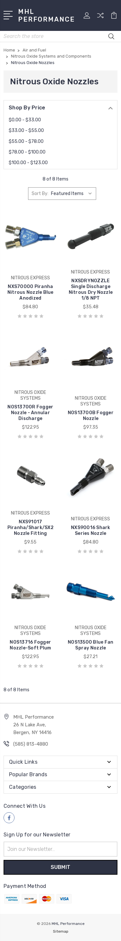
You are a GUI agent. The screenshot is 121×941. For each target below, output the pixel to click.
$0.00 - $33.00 (25, 120)
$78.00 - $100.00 (27, 152)
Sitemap (60, 931)
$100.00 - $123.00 (28, 162)
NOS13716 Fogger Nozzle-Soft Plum (30, 645)
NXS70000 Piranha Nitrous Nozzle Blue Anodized (30, 292)
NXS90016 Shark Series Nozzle (90, 530)
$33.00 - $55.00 (26, 130)
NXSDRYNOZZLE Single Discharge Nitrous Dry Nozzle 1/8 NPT (91, 289)
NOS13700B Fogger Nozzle (91, 415)
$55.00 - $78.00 (26, 141)
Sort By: (40, 193)
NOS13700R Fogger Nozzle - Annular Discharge (30, 412)
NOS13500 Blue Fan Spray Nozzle (90, 645)
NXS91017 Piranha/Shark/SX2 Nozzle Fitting (30, 527)
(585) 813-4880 (30, 744)
